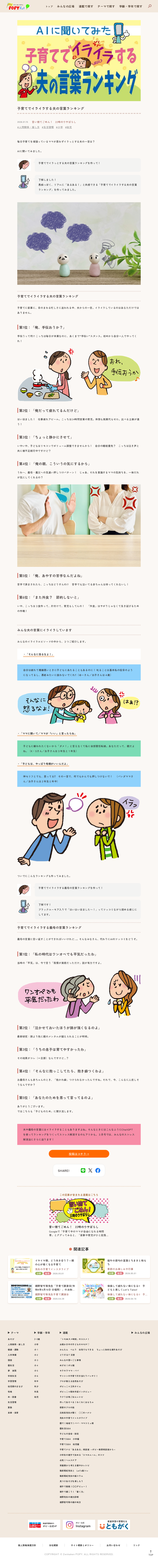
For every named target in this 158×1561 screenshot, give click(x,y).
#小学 (59, 127)
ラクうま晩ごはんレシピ (71, 1396)
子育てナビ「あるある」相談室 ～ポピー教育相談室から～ (88, 1449)
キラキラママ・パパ (69, 1370)
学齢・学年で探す (132, 6)
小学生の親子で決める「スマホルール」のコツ (82, 1454)
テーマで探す (111, 6)
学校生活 (12, 1375)
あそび (11, 1339)
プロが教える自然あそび (71, 1381)
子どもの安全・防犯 (69, 1433)
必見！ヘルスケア (68, 1460)
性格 (10, 1391)
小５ (36, 1370)
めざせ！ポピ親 (67, 1365)
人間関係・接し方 (16, 1344)
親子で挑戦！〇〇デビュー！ (73, 1486)
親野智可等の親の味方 (70, 1502)
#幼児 (68, 127)
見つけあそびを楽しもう (71, 1481)
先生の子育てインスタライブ (73, 1417)
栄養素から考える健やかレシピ (74, 1465)
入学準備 (12, 1354)
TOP (150, 1554)
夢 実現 (12, 1370)
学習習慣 (12, 1381)
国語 (10, 1360)
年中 (36, 1381)
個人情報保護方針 (23, 1545)
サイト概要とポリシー (83, 1545)
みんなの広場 (76, 6)
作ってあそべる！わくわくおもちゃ (77, 1402)
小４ (36, 1365)
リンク (141, 1545)
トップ (60, 6)
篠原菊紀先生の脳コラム (71, 1475)
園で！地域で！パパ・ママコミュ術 (77, 1423)
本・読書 (12, 1396)
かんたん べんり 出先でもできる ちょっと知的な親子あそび (91, 1349)
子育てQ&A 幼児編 (69, 1444)
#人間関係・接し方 (28, 127)
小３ (36, 1360)
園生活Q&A (65, 1428)
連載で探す (94, 6)
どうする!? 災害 (67, 1354)
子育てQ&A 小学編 (69, 1438)
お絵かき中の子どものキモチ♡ (74, 1344)
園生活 (11, 1365)
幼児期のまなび (15, 1386)
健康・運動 (13, 1349)
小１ (36, 1349)
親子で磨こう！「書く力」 (72, 1491)
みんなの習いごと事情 (70, 1360)
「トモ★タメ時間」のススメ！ (74, 1339)
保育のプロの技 (67, 1407)
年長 (36, 1391)
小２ (36, 1354)
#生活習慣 (48, 127)
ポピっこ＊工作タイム (70, 1386)
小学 (36, 1344)
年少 (36, 1386)
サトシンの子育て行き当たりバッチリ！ (79, 1375)
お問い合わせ (116, 1545)
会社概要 (52, 1545)
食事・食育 (13, 1412)
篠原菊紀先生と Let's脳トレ (74, 1470)
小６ (36, 1375)
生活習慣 (12, 1402)
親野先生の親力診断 (69, 1496)
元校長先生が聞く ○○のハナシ (76, 1412)
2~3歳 (37, 1339)
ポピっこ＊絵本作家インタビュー (76, 1391)
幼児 (36, 1396)
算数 (10, 1407)
